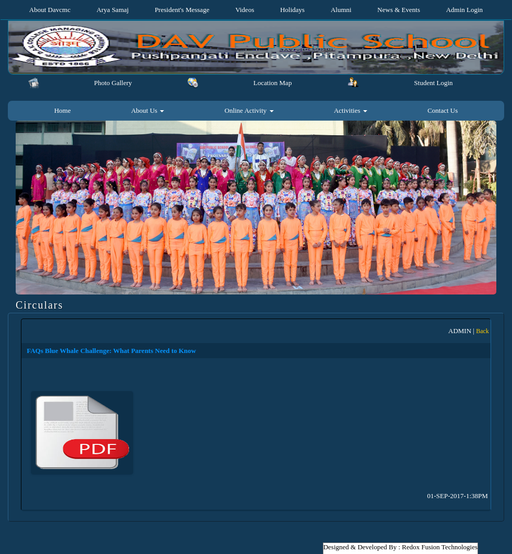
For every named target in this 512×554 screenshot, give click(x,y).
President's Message (182, 10)
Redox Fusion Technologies (440, 547)
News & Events (398, 10)
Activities (350, 110)
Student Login (433, 83)
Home (62, 110)
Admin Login (464, 10)
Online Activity (249, 110)
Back (482, 331)
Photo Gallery (113, 83)
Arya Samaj (113, 10)
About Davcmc (50, 10)
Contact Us (442, 110)
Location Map (272, 83)
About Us (147, 110)
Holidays (292, 10)
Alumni (341, 10)
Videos (244, 10)
